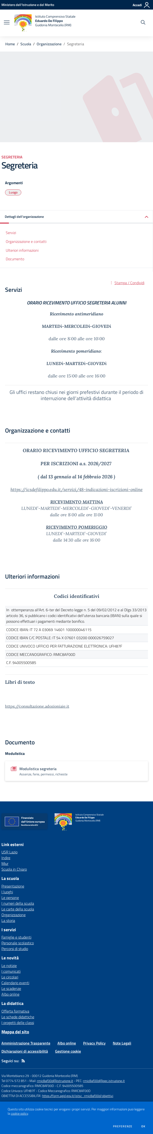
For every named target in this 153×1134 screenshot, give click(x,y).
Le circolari (9, 977)
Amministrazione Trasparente (25, 1043)
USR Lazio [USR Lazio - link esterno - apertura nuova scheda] (9, 852)
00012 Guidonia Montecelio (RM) (55, 1075)
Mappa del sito (15, 1032)
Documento (15, 259)
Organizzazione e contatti (26, 241)
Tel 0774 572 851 (14, 1080)
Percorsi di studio (14, 948)
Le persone (10, 897)
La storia (8, 920)
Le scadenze (11, 988)
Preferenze (122, 1126)
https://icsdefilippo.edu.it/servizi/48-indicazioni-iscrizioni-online (77, 489)
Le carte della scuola (17, 909)
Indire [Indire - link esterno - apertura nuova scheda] (5, 858)
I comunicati (11, 971)
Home (10, 44)
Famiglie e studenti (16, 937)
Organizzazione (49, 44)
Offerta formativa (15, 1011)
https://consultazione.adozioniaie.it (37, 706)
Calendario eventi (15, 983)
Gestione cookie (68, 1051)
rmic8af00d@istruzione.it (55, 1080)
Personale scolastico (17, 943)
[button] (76, 217)
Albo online (10, 994)
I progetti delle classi (17, 1022)
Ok (143, 1126)
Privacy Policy (94, 1043)
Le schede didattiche (17, 1017)
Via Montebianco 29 (15, 1075)
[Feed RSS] (23, 1061)
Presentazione (12, 886)
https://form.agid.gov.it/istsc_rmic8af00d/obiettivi (77, 1095)
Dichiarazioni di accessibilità (24, 1051)
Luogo (13, 192)
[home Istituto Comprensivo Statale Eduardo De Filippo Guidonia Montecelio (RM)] (44, 22)
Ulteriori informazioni (22, 250)
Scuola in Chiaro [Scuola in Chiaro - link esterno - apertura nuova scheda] (14, 869)
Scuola (25, 44)
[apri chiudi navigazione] (7, 23)
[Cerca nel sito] (143, 23)
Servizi (11, 232)
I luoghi (7, 892)
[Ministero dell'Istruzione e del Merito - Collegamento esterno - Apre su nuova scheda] (27, 4)
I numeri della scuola (17, 903)
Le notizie (9, 965)
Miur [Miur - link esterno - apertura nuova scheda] (4, 863)
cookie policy (19, 1113)
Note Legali (122, 1043)
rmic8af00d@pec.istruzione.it (104, 1080)
